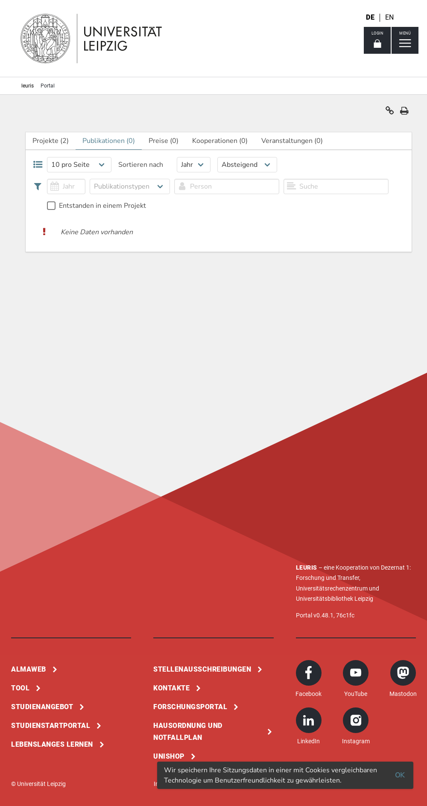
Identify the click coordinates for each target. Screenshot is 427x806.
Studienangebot (42, 707)
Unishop (168, 756)
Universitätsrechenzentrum (332, 588)
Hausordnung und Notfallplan (187, 732)
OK (399, 775)
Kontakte (171, 688)
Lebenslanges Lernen (52, 744)
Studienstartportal (50, 726)
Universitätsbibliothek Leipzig (334, 598)
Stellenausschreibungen (202, 669)
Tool (20, 688)
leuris (27, 86)
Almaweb (28, 669)
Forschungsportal (190, 707)
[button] (390, 112)
